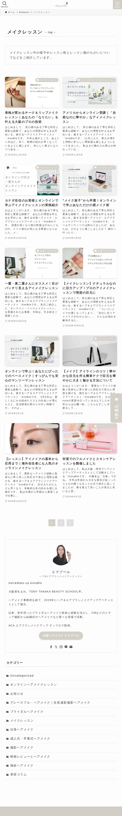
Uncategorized (22, 675)
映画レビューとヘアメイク (30, 756)
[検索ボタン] (4, 4)
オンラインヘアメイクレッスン (33, 684)
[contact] (71, 647)
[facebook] (51, 647)
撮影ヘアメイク (22, 747)
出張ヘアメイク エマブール (61, 635)
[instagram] (61, 647)
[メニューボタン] (117, 4)
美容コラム (18, 774)
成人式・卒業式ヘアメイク (30, 738)
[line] (66, 647)
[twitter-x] (56, 647)
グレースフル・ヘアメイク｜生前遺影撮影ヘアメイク (50, 702)
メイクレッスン (22, 720)
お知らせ (17, 693)
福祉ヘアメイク (22, 765)
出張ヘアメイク (22, 729)
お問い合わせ (116, 408)
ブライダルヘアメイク (27, 711)
